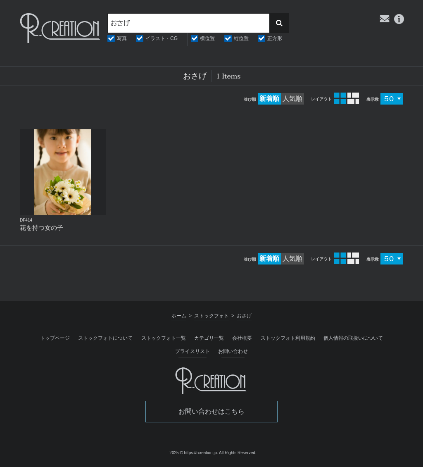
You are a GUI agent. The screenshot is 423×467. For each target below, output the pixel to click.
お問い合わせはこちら (211, 411)
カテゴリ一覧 (209, 338)
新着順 (269, 98)
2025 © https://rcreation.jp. (193, 452)
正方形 (274, 38)
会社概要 (242, 338)
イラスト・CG (161, 38)
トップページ (55, 338)
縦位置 (241, 38)
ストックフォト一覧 (163, 338)
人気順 (292, 98)
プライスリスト (192, 351)
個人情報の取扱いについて (353, 338)
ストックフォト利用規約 (288, 338)
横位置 (207, 38)
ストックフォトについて (105, 338)
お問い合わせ (233, 351)
